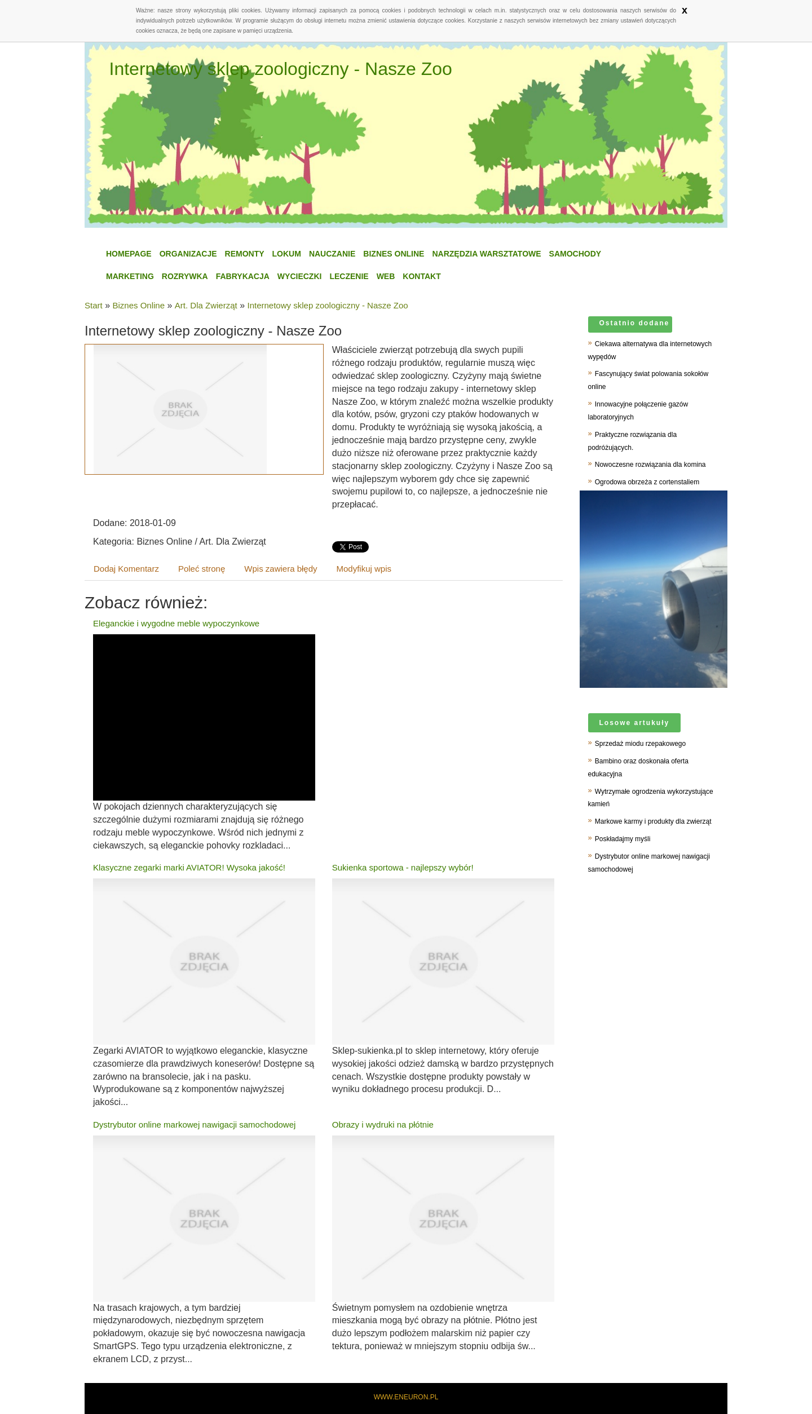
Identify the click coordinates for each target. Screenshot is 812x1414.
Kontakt (421, 276)
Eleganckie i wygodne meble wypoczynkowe (176, 623)
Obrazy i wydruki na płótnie (383, 1124)
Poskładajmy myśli (623, 839)
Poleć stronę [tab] (201, 568)
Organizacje (188, 253)
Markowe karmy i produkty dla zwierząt (653, 821)
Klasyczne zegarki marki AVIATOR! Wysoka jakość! (189, 867)
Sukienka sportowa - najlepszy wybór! (403, 867)
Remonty (244, 253)
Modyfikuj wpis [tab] (364, 568)
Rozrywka (185, 276)
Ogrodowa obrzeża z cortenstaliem (647, 482)
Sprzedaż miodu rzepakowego (640, 744)
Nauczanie (332, 253)
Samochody (575, 253)
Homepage (129, 253)
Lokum (286, 253)
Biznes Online (393, 253)
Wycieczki (299, 276)
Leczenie (348, 276)
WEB (386, 276)
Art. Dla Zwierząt (206, 305)
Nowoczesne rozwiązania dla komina (650, 465)
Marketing (130, 276)
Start (94, 305)
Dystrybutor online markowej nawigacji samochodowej (194, 1124)
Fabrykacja (243, 276)
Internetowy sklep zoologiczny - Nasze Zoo (328, 305)
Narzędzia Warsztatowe (486, 253)
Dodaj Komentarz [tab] (126, 568)
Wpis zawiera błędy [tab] (280, 568)
